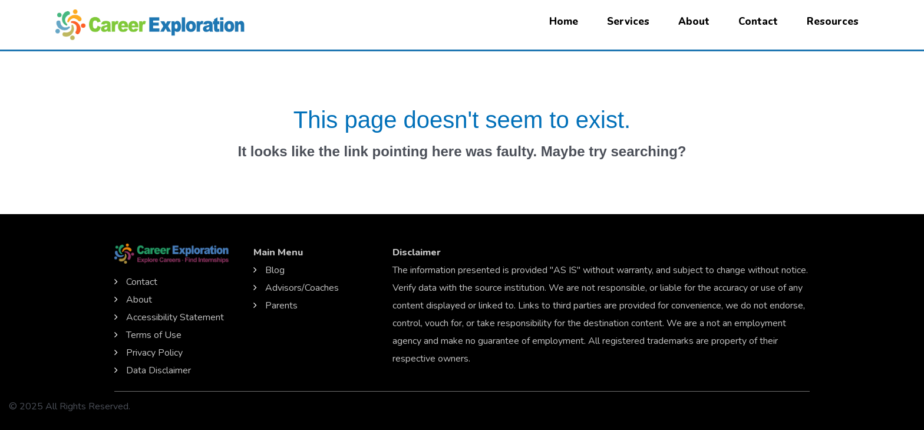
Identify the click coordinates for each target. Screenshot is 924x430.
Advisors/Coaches (302, 287)
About (694, 21)
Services (628, 21)
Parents (281, 305)
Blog (275, 270)
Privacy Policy (154, 352)
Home (563, 21)
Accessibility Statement (175, 317)
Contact (758, 21)
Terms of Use (154, 335)
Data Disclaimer (158, 370)
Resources (833, 21)
